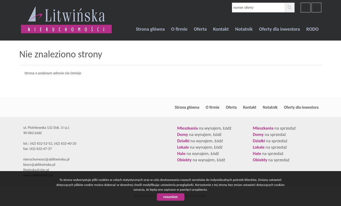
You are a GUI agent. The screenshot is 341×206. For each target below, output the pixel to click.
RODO (312, 29)
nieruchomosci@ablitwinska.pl (46, 159)
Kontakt (221, 29)
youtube (316, 7)
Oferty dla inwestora (279, 29)
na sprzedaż (274, 128)
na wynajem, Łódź (204, 128)
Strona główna (150, 29)
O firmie (179, 29)
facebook (305, 7)
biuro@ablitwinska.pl (39, 164)
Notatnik (244, 29)
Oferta (200, 29)
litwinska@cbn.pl (36, 170)
